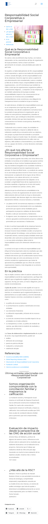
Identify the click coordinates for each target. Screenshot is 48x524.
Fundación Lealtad (12, 364)
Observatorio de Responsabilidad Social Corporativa (22, 362)
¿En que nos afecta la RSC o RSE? (10, 34)
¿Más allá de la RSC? (22, 470)
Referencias (10, 44)
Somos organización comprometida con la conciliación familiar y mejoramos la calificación (23, 389)
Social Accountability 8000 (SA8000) (17, 357)
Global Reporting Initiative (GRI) (16, 359)
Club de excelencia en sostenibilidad (17, 367)
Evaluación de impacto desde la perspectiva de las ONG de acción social (24, 431)
